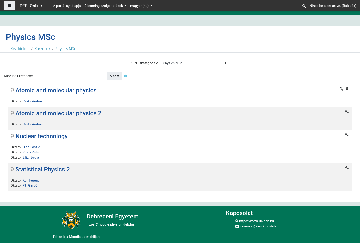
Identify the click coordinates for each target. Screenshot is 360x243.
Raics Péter (31, 152)
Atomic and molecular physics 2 (58, 113)
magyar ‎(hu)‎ (139, 6)
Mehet (114, 76)
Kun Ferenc (31, 180)
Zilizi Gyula (30, 157)
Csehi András (32, 101)
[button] (304, 5)
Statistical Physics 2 (42, 169)
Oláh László (31, 147)
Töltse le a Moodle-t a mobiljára (77, 237)
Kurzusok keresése (18, 76)
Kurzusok (42, 48)
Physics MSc (65, 48)
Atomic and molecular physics (55, 90)
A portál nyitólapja (67, 6)
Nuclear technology (41, 136)
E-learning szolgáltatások (104, 6)
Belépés (349, 6)
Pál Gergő (29, 185)
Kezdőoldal (20, 48)
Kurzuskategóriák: (144, 63)
